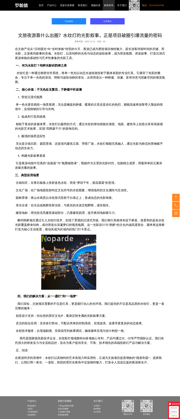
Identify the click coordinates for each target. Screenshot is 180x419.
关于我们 (122, 5)
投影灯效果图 (67, 5)
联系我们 (82, 5)
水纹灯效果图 (63, 417)
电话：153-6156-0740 (153, 5)
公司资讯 (107, 21)
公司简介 (97, 414)
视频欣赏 (95, 5)
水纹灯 (30, 417)
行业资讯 (69, 21)
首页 (41, 5)
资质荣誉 (97, 417)
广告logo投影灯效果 (66, 414)
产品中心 (51, 5)
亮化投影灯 (32, 414)
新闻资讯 (109, 5)
